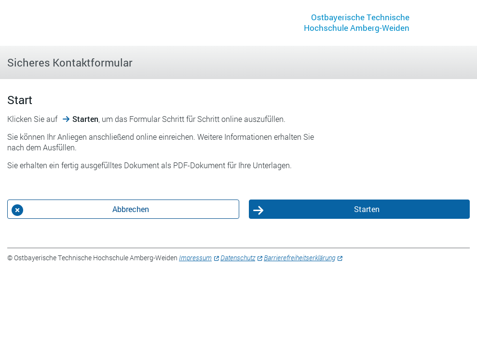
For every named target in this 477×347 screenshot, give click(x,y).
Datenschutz (237, 257)
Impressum (195, 257)
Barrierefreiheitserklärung (299, 257)
